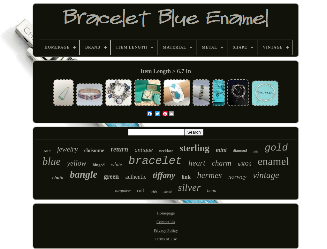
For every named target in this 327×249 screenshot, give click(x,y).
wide (153, 191)
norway (237, 176)
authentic (135, 177)
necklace (166, 151)
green (111, 176)
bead (211, 190)
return (119, 149)
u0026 (244, 164)
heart (196, 163)
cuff (140, 190)
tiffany (164, 175)
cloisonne (94, 150)
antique (143, 149)
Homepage (166, 213)
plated (167, 191)
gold (276, 148)
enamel (273, 161)
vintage (266, 175)
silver (189, 187)
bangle (83, 174)
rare (47, 150)
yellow (76, 163)
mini (221, 150)
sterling (194, 148)
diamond (240, 151)
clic (255, 151)
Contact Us (165, 221)
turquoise (123, 190)
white (116, 164)
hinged (99, 164)
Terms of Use (166, 239)
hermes (209, 175)
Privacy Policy (166, 230)
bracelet (155, 161)
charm (221, 163)
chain (58, 177)
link (186, 177)
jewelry (67, 149)
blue (51, 161)
